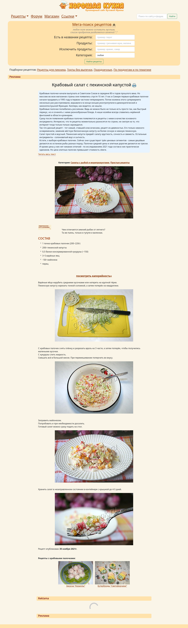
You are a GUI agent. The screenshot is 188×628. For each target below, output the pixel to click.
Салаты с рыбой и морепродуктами (90, 162)
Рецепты (18, 16)
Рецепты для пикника (51, 69)
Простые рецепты (120, 162)
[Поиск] (152, 16)
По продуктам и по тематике (132, 69)
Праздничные (103, 69)
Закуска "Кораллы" (75, 586)
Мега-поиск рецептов (94, 24)
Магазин (51, 16)
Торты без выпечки (79, 69)
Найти (172, 16)
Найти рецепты (94, 61)
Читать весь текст (47, 154)
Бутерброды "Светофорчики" (112, 586)
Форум (36, 16)
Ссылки (67, 16)
